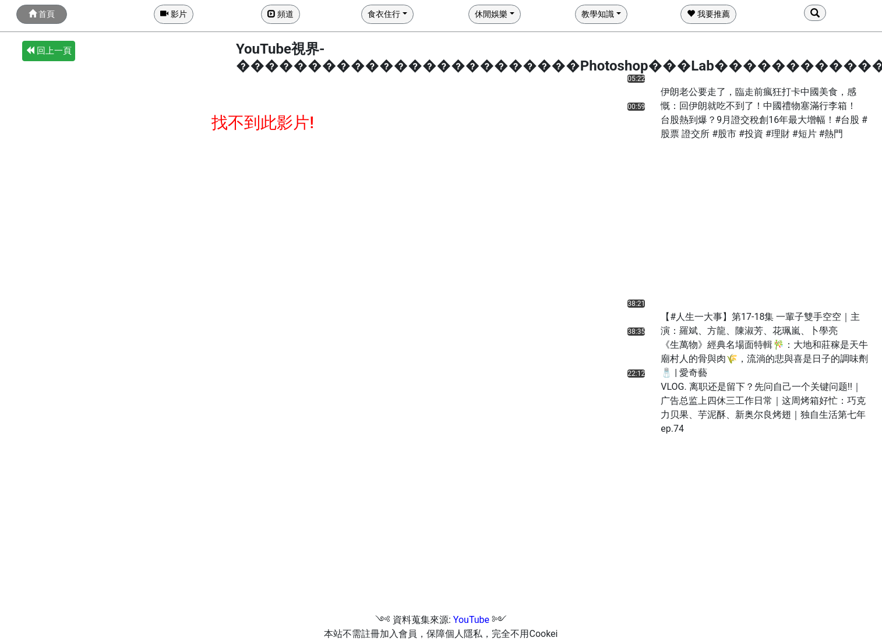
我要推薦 (708, 14)
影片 (173, 14)
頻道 (280, 14)
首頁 (42, 14)
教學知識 (597, 14)
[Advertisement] (690, 222)
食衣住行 (384, 14)
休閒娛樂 (491, 14)
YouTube (471, 619)
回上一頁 (49, 50)
